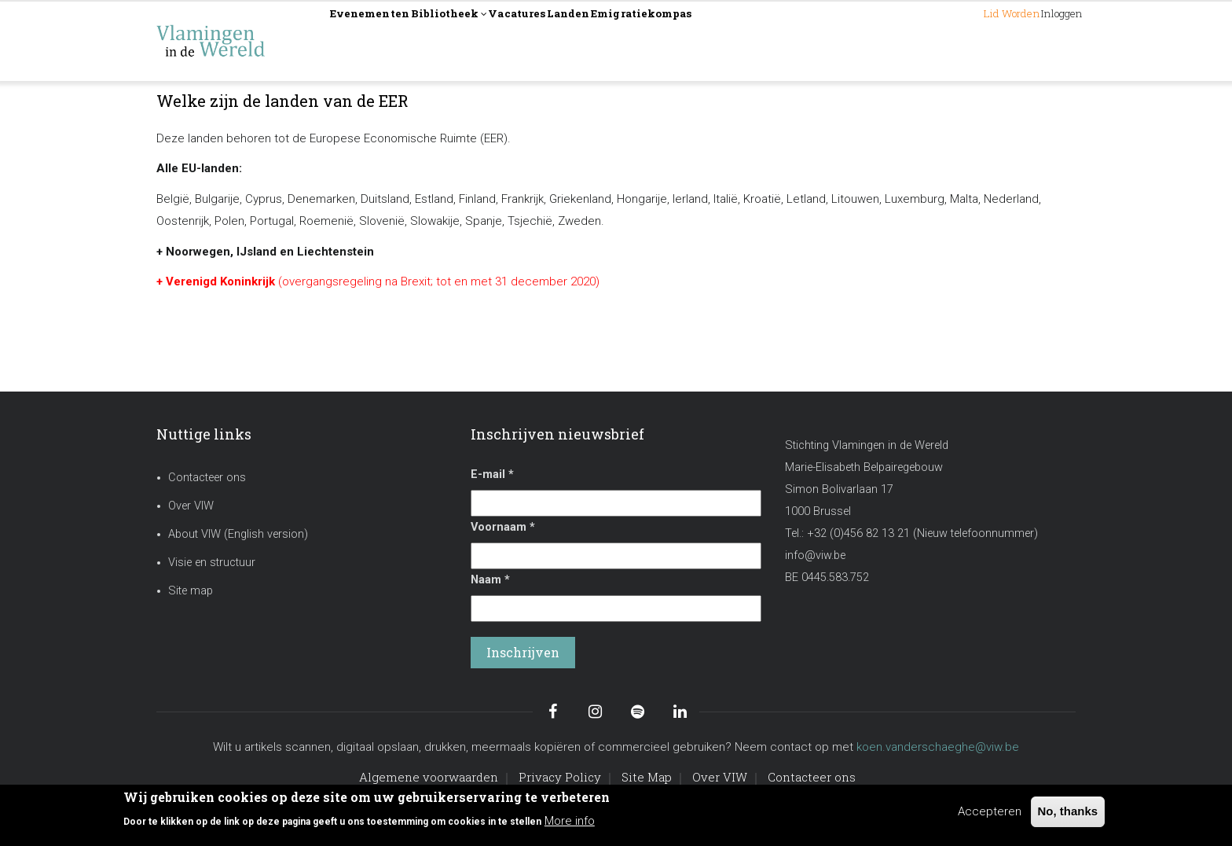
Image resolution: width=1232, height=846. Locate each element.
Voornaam (503, 527)
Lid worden (956, 40)
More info (569, 821)
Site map (190, 591)
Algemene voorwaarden (428, 777)
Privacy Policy (560, 777)
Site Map (647, 777)
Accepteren (989, 811)
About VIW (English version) (238, 534)
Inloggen (1044, 40)
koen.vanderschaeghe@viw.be (937, 747)
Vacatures (592, 40)
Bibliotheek (495, 42)
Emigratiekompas (773, 40)
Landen (669, 40)
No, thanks (1068, 811)
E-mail (492, 474)
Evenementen (385, 40)
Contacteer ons (207, 477)
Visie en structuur (211, 562)
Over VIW (191, 506)
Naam (490, 580)
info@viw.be (815, 555)
